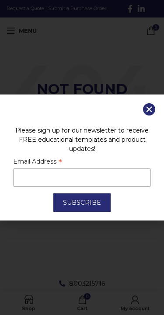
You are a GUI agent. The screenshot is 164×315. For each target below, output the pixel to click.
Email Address (37, 162)
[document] (82, 157)
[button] (149, 109)
